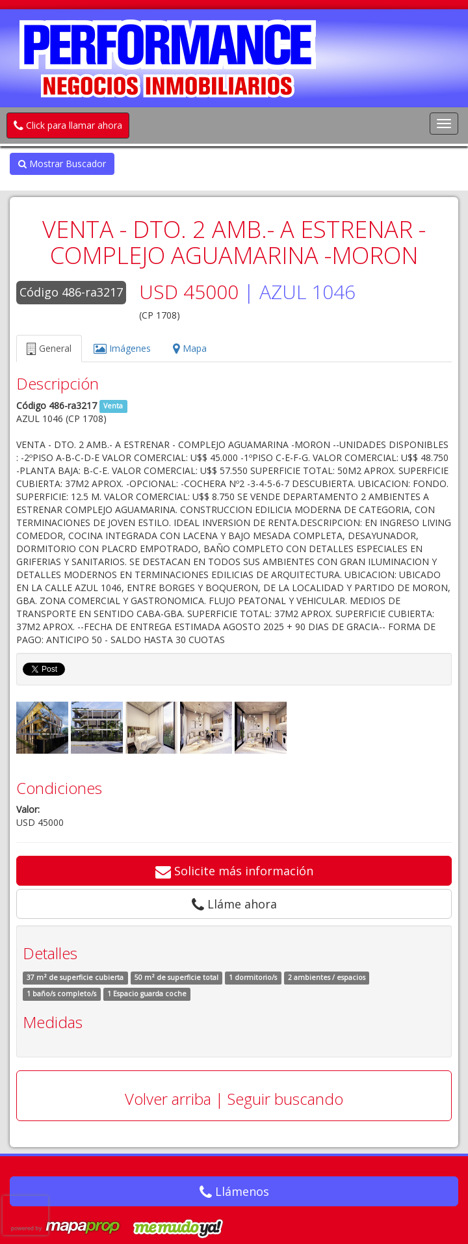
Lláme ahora (234, 904)
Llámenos (234, 1191)
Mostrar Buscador (62, 163)
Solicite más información (234, 871)
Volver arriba (168, 1098)
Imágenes (122, 348)
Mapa (190, 348)
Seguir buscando (285, 1098)
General (49, 348)
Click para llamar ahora (68, 125)
